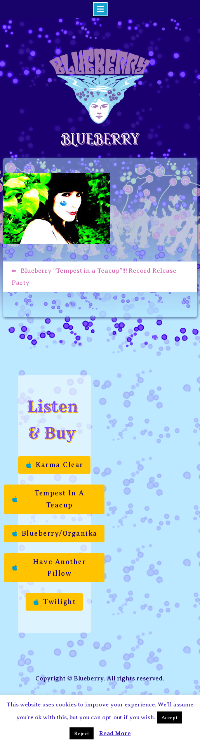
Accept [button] (169, 717)
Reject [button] (81, 733)
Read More (115, 733)
